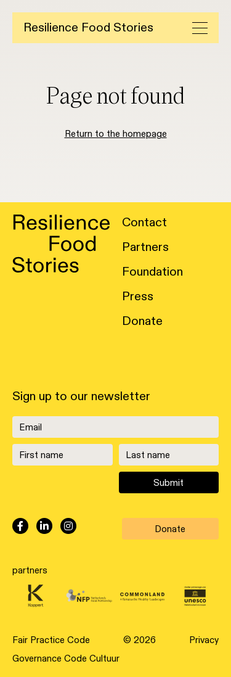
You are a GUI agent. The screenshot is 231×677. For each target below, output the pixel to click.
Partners (145, 247)
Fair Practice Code (51, 640)
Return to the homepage (116, 134)
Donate (142, 321)
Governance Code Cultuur (66, 658)
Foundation (152, 272)
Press (137, 297)
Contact (144, 223)
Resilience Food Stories (88, 28)
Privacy (204, 640)
